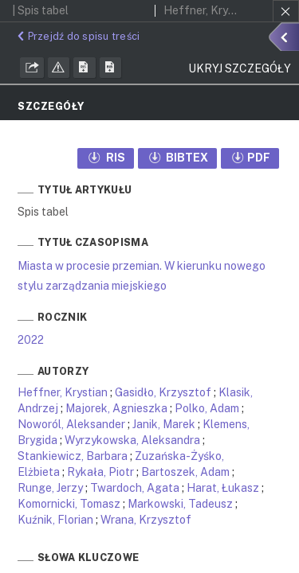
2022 (31, 339)
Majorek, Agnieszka (116, 408)
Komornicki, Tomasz (69, 503)
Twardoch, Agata (134, 487)
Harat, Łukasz (223, 487)
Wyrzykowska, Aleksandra (132, 440)
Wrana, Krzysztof (145, 519)
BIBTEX (178, 157)
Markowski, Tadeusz (180, 503)
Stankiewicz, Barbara (73, 456)
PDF (250, 157)
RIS (105, 157)
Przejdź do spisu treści (77, 36)
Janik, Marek (163, 424)
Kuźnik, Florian (55, 519)
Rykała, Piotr (100, 472)
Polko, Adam (207, 408)
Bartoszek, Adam (185, 472)
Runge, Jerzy (50, 487)
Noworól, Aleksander (71, 424)
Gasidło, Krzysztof (163, 392)
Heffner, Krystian (63, 392)
